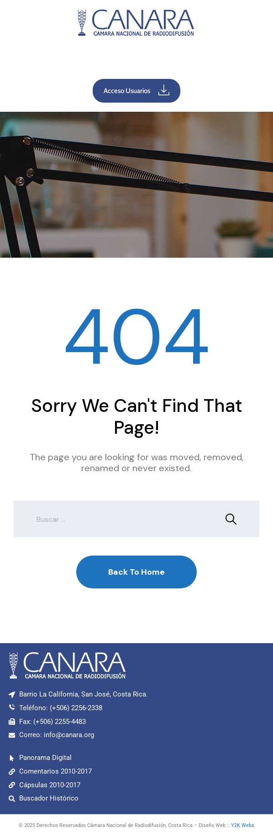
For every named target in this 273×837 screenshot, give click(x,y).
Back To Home (136, 572)
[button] (136, 60)
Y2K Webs (242, 825)
